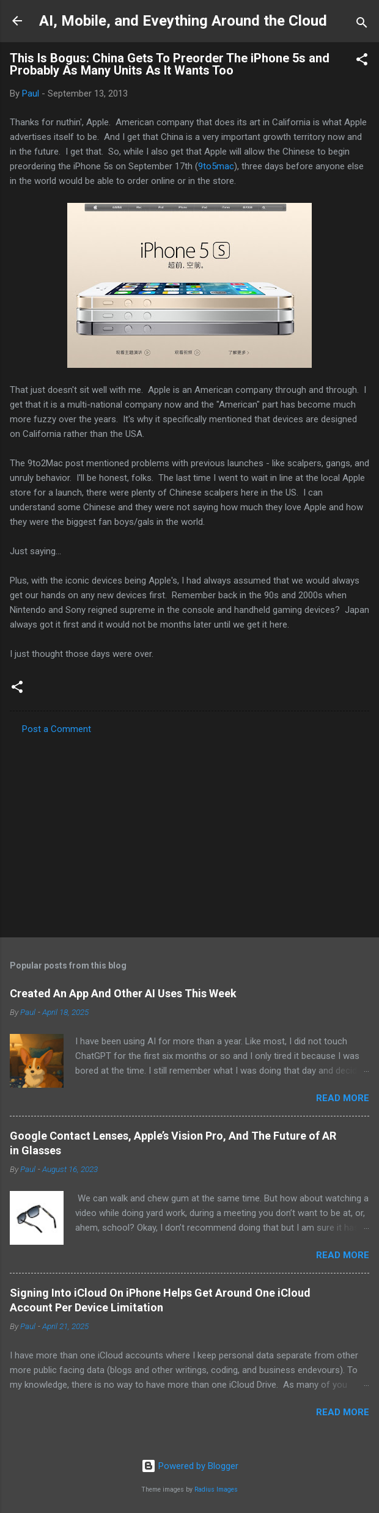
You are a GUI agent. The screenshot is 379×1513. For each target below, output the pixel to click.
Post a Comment (56, 729)
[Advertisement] (189, 832)
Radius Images (216, 1489)
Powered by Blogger (189, 1465)
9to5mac (216, 166)
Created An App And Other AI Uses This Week (123, 993)
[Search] (362, 24)
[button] (362, 61)
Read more (342, 1098)
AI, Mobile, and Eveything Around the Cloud (183, 20)
